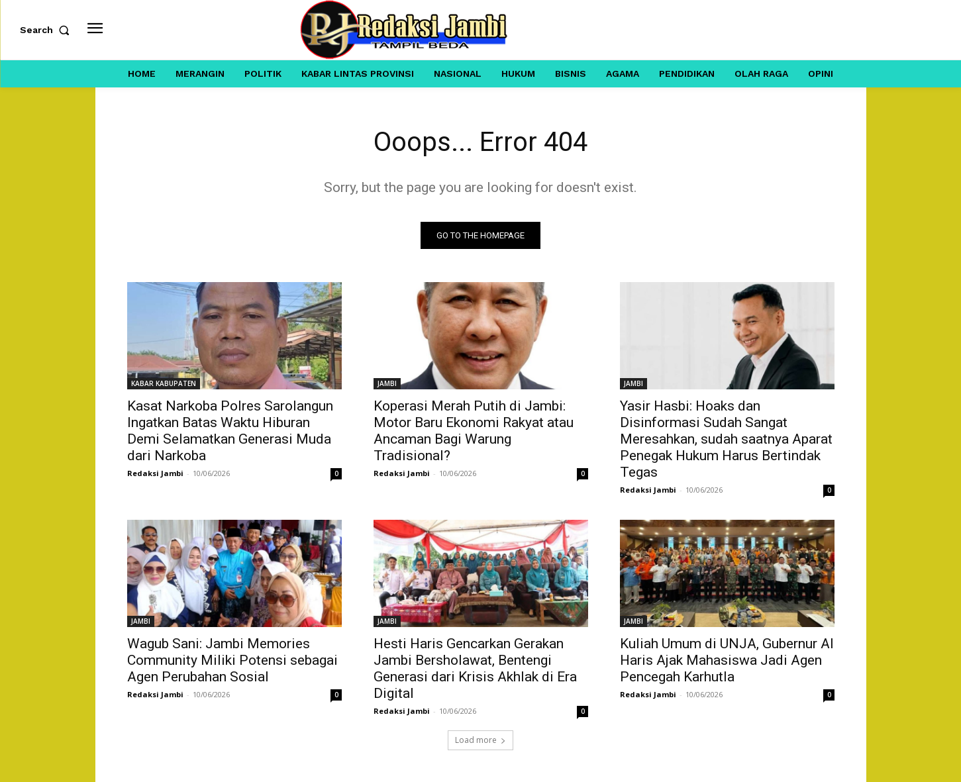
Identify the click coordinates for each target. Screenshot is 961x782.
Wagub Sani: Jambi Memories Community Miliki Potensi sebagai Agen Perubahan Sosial (232, 660)
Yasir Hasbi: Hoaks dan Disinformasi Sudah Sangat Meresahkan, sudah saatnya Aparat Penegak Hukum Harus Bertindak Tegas (726, 439)
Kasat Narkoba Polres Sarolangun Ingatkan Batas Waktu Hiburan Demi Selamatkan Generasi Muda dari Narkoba (230, 431)
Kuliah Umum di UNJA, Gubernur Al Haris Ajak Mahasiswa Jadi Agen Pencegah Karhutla (727, 660)
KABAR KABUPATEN (163, 383)
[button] (48, 30)
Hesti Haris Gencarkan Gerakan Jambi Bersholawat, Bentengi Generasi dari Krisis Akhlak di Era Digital (475, 668)
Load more (480, 740)
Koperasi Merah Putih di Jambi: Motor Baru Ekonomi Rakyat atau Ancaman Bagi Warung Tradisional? (474, 431)
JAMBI (387, 383)
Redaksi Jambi (155, 473)
